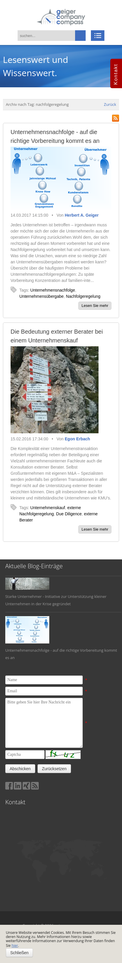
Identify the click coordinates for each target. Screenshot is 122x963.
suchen (80, 35)
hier (14, 945)
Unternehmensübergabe (41, 296)
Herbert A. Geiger (82, 215)
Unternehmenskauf (47, 507)
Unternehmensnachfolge (52, 290)
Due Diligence (69, 513)
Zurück (110, 104)
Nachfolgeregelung (83, 296)
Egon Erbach (77, 439)
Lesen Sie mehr (95, 305)
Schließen (19, 952)
